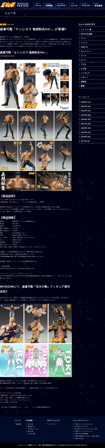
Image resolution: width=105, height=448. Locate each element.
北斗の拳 (30, 424)
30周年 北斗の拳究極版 (81, 434)
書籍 (82, 86)
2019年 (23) (86, 132)
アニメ (83, 38)
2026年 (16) (86, 102)
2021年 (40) (86, 124)
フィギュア (85, 73)
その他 (83, 68)
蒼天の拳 (30, 431)
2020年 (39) (86, 128)
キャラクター (53, 424)
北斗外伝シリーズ (33, 429)
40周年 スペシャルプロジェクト (83, 424)
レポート (84, 77)
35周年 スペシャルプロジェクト (83, 431)
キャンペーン (86, 51)
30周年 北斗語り (79, 438)
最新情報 (18, 424)
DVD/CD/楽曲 (86, 34)
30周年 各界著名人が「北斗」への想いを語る (86, 436)
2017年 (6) (85, 141)
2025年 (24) (86, 106)
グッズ (83, 55)
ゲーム (83, 60)
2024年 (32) (86, 111)
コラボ (83, 64)
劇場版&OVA (31, 426)
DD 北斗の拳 (31, 434)
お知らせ (84, 47)
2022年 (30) (86, 119)
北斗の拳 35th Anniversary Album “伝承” (85, 429)
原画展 (83, 81)
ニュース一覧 (86, 29)
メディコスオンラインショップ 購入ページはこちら (16, 273)
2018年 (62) (86, 137)
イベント (84, 42)
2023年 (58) (86, 115)
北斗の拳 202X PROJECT (81, 426)
